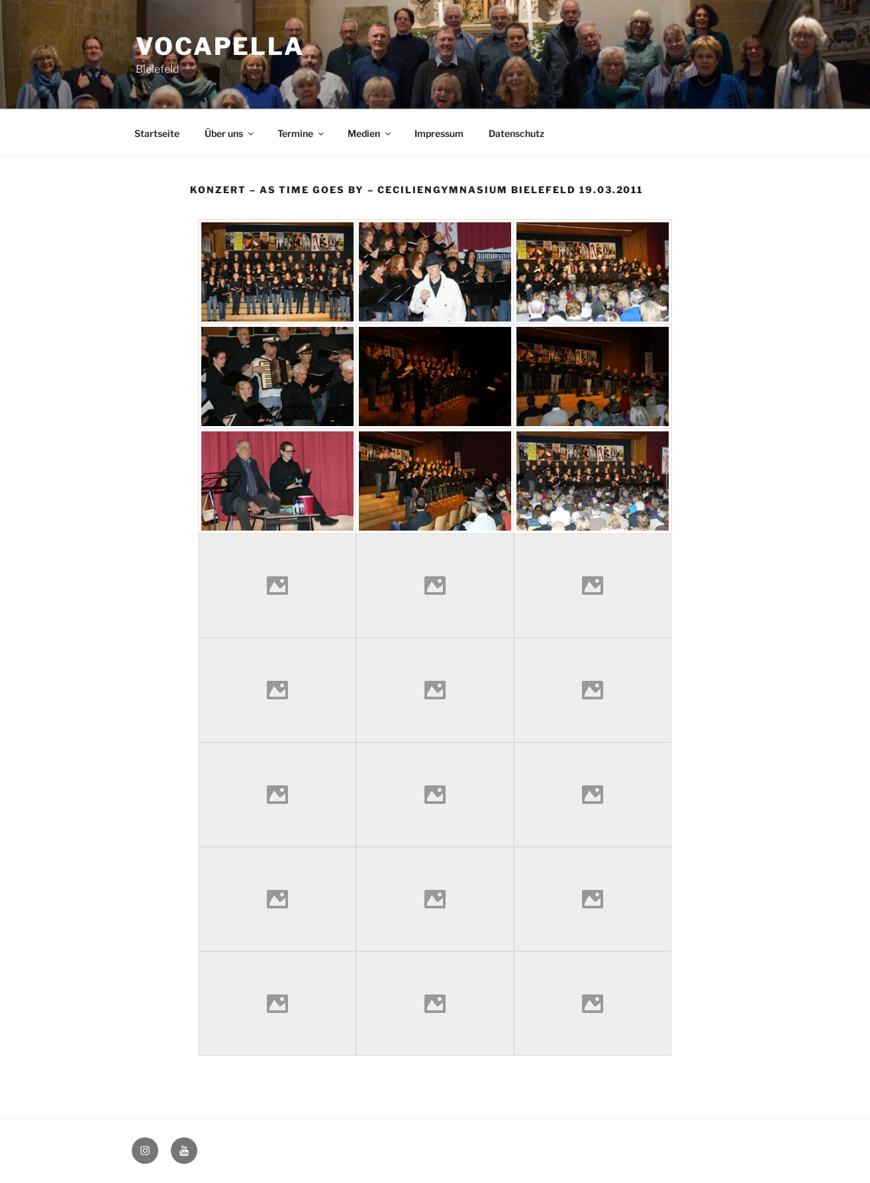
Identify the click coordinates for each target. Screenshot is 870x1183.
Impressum (438, 133)
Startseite (156, 133)
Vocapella (220, 46)
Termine (301, 133)
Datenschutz (516, 133)
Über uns (230, 133)
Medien (370, 133)
